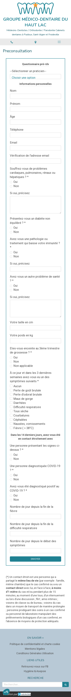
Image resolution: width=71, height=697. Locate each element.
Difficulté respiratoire (27, 407)
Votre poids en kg (21, 335)
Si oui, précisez (20, 193)
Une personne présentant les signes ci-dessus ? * (35, 448)
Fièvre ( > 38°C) (23, 428)
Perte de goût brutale (27, 390)
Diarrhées (19, 403)
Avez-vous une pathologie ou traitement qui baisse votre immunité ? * (35, 243)
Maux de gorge (23, 399)
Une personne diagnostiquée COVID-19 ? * (35, 468)
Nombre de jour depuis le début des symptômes (33, 543)
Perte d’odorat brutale (27, 394)
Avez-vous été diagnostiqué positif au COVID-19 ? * (34, 488)
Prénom (15, 103)
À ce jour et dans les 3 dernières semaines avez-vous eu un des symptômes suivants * (30, 377)
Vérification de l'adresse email (29, 155)
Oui (15, 182)
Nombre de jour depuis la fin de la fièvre (31, 509)
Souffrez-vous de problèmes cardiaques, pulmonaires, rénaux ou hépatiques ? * (32, 173)
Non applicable (23, 366)
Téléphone (16, 129)
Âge (12, 116)
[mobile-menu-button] (59, 42)
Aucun (17, 386)
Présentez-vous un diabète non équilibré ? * (30, 221)
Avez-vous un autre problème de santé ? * (35, 279)
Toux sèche (20, 411)
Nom (13, 90)
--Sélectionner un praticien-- (28, 71)
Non (16, 186)
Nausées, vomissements (29, 424)
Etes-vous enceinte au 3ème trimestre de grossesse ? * (35, 350)
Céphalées (20, 419)
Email (13, 142)
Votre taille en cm (21, 322)
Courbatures (21, 415)
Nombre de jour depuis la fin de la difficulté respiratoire (31, 526)
